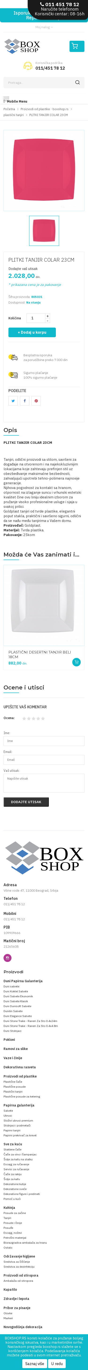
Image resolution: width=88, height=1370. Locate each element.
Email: (8, 752)
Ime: (7, 733)
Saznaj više (34, 1363)
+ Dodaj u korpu (32, 332)
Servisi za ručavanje (16, 1169)
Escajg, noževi (13, 1232)
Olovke (8, 1313)
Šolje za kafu (12, 1179)
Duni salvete (11, 986)
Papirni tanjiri (12, 1130)
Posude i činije (13, 1223)
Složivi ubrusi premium (18, 1120)
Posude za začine (15, 1213)
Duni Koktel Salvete (16, 991)
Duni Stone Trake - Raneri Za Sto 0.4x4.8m (31, 1026)
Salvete (8, 1110)
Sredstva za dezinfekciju (19, 1266)
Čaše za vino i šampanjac (20, 1154)
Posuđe (8, 1228)
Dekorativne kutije (15, 1184)
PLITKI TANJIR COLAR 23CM (41, 259)
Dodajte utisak (26, 802)
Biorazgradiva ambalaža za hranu (25, 1242)
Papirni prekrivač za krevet (20, 1135)
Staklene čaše (12, 1149)
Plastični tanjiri (13, 1091)
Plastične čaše (13, 1081)
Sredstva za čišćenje (17, 1261)
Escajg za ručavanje (16, 1164)
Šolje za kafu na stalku (18, 1159)
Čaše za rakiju (13, 1174)
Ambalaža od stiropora (18, 1280)
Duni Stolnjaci (12, 1031)
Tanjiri (7, 1218)
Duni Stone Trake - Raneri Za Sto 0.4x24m (30, 1021)
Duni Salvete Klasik (16, 1001)
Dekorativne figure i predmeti (22, 1194)
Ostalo (8, 1247)
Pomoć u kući (12, 1199)
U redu (57, 1363)
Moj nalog (44, 27)
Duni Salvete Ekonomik (18, 996)
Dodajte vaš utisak (23, 268)
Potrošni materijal (15, 1237)
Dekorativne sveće (15, 1189)
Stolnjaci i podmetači (17, 1125)
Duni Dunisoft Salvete (17, 1006)
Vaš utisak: (11, 771)
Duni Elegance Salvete (18, 1016)
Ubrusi (8, 1115)
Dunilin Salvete (13, 1011)
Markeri (8, 1318)
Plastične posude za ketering (22, 1096)
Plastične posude (15, 1086)
